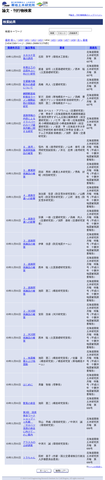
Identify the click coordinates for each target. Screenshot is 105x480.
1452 (33, 40)
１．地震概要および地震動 (29, 361)
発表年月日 (13, 47)
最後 (85, 40)
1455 (53, 40)
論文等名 (30, 47)
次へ (79, 40)
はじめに (28, 384)
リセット (62, 33)
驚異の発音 (29, 403)
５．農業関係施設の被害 (29, 173)
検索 (52, 33)
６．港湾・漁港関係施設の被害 (29, 150)
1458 (73, 40)
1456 (60, 40)
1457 (66, 40)
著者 (62, 47)
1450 (20, 40)
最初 (7, 40)
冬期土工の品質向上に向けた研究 (29, 70)
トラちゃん (29, 457)
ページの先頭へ (95, 467)
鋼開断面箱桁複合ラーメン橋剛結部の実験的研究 (29, 100)
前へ (13, 40)
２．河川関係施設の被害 (29, 314)
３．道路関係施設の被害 (29, 243)
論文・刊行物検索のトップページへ (86, 15)
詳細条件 (73, 33)
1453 (40, 40)
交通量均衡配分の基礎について (29, 84)
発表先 (93, 47)
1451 (27, 40)
